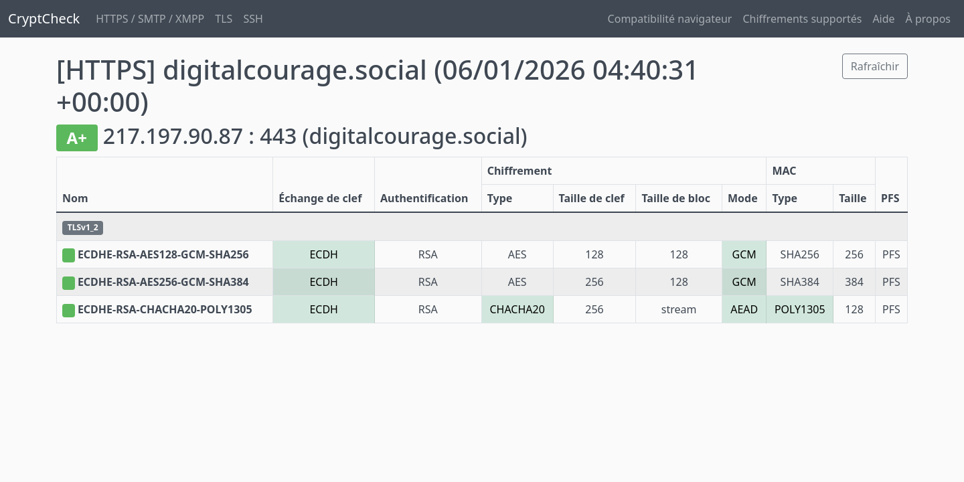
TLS (223, 18)
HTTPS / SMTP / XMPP (150, 18)
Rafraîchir (875, 66)
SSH (252, 18)
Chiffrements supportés (802, 18)
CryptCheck (44, 18)
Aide (883, 18)
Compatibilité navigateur (670, 18)
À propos (928, 18)
